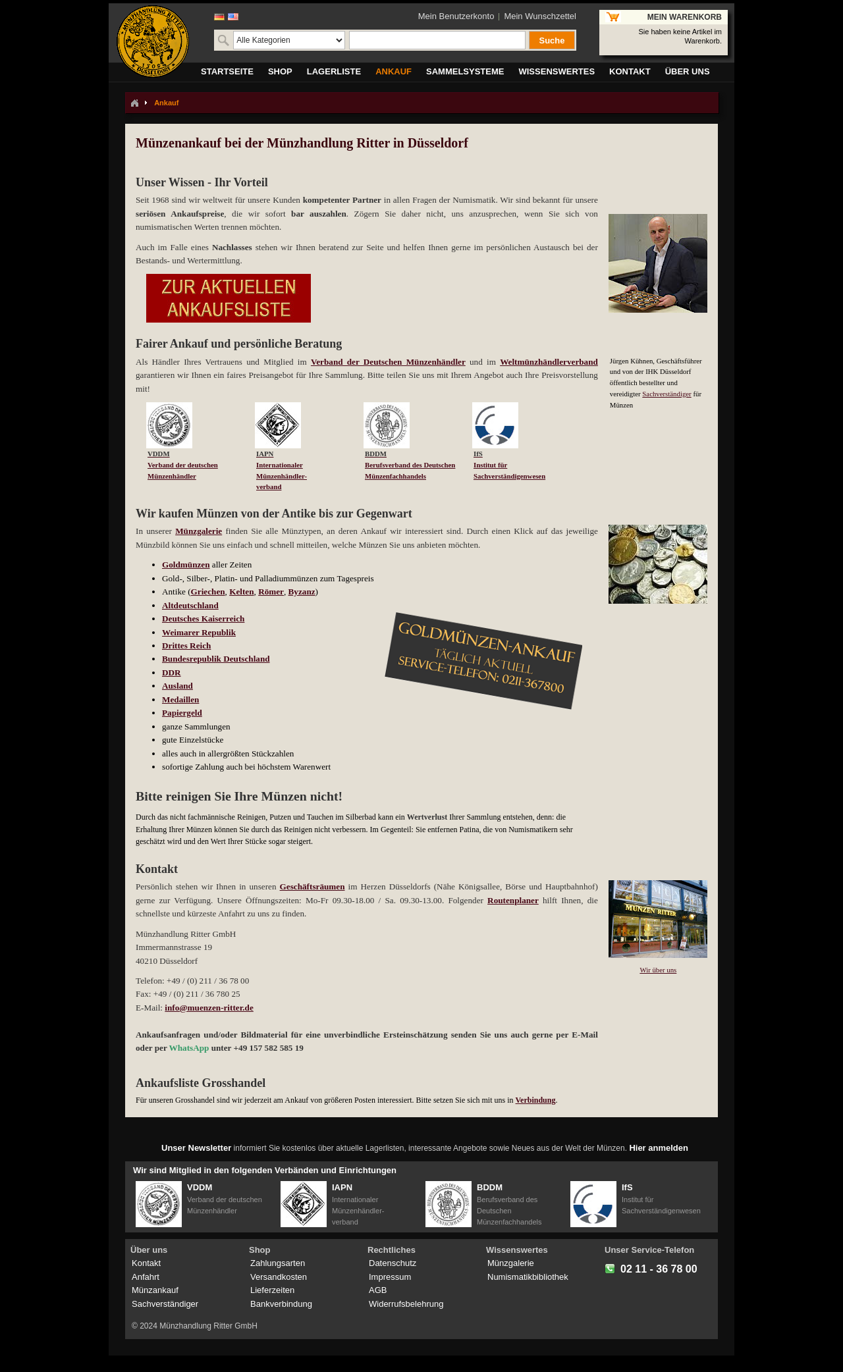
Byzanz (301, 591)
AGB (378, 1290)
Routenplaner (513, 900)
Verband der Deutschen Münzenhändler (388, 362)
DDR (171, 672)
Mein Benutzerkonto (456, 16)
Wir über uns (657, 970)
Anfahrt (145, 1277)
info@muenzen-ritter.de (209, 1008)
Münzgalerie (198, 531)
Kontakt (146, 1263)
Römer (271, 591)
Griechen (208, 591)
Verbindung (536, 1100)
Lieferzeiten (272, 1290)
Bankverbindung (281, 1304)
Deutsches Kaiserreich (203, 618)
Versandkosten (278, 1277)
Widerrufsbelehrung (406, 1304)
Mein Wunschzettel (540, 16)
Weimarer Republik (199, 632)
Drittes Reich (186, 645)
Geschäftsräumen (312, 886)
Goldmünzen (186, 564)
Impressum (390, 1277)
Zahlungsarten (277, 1263)
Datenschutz (392, 1263)
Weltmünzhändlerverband (549, 362)
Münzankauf (155, 1290)
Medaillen (180, 699)
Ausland (177, 686)
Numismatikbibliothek (527, 1277)
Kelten (241, 591)
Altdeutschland (190, 605)
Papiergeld (182, 713)
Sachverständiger (666, 394)
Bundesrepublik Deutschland (216, 659)
